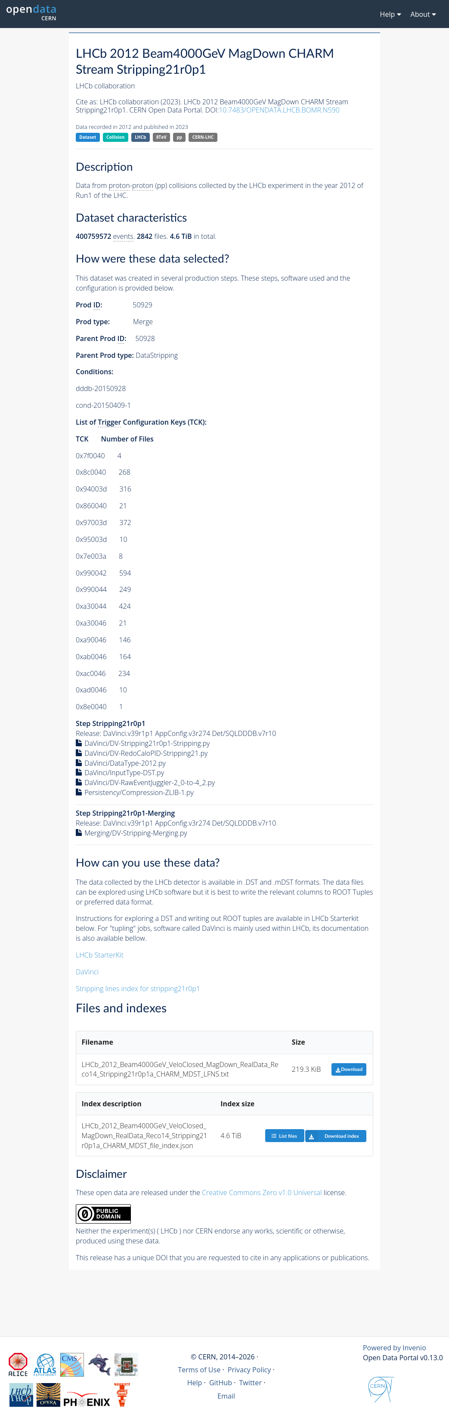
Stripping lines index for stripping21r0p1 (138, 988)
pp (179, 137)
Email (226, 1396)
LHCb (140, 137)
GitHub (220, 1382)
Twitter (250, 1382)
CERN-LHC (203, 137)
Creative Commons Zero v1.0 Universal (262, 1192)
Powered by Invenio (394, 1347)
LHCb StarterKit (100, 955)
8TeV (161, 137)
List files (284, 1136)
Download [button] (348, 1069)
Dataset (87, 137)
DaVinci (87, 972)
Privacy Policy (249, 1369)
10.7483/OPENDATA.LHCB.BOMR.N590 (279, 110)
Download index (332, 1136)
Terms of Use (199, 1369)
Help (194, 1382)
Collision (115, 137)
